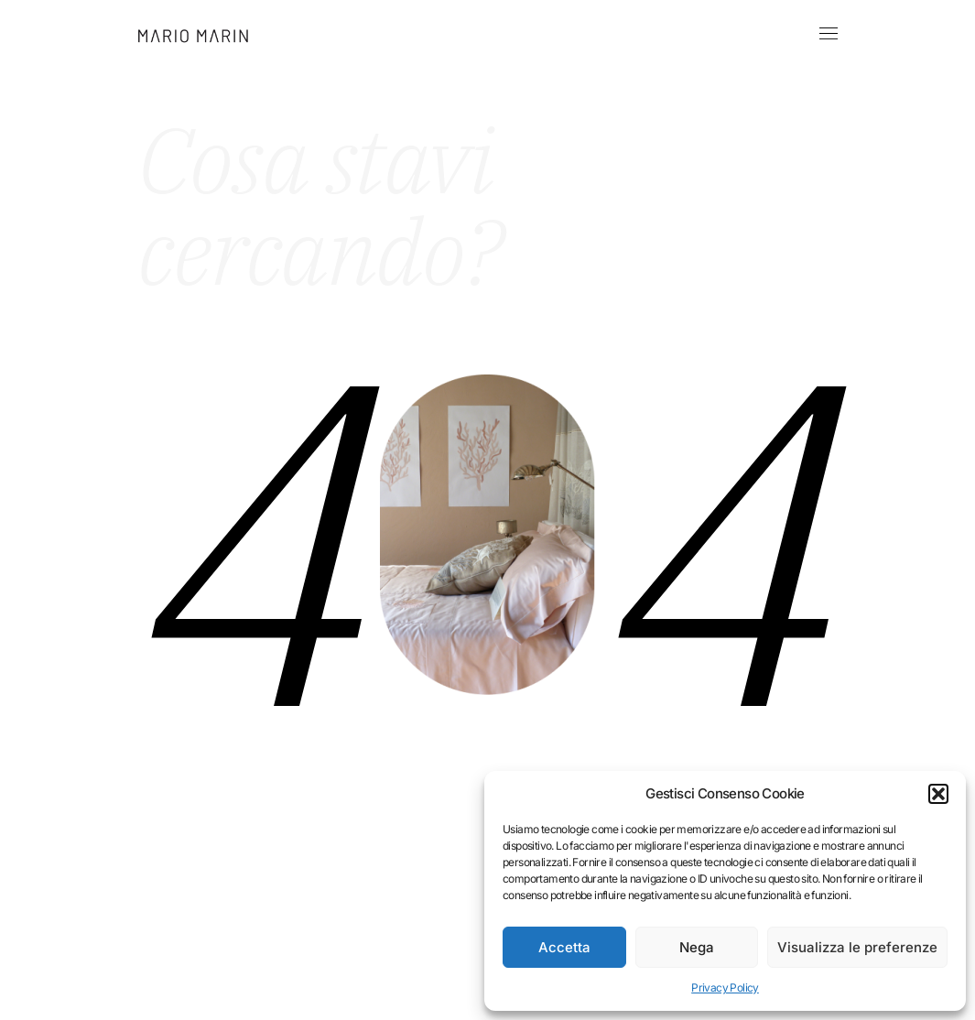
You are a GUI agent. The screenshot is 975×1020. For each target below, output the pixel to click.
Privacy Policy (725, 987)
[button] (938, 794)
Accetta (564, 947)
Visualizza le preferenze (857, 947)
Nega (696, 947)
